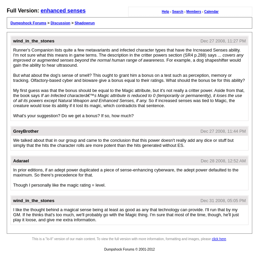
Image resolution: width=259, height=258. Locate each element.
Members (193, 11)
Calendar (211, 11)
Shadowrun (85, 23)
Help (165, 11)
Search (177, 11)
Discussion (60, 23)
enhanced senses (62, 10)
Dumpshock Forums (28, 23)
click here (219, 239)
